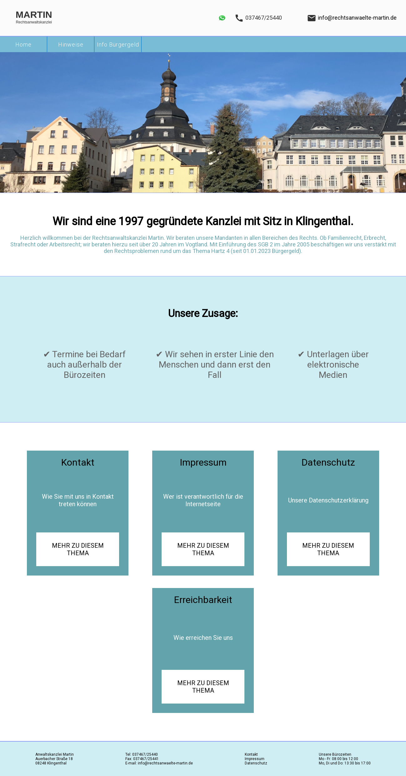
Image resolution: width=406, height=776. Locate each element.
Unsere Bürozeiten (335, 754)
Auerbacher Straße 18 (54, 759)
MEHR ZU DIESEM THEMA (78, 549)
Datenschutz (256, 763)
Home (23, 44)
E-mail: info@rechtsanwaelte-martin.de (159, 763)
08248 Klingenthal (51, 763)
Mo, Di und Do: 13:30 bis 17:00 (345, 763)
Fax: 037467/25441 (142, 759)
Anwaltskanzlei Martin (54, 754)
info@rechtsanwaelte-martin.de (357, 17)
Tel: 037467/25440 (141, 754)
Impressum (254, 759)
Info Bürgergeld (118, 44)
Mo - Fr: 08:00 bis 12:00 (338, 759)
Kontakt (251, 754)
